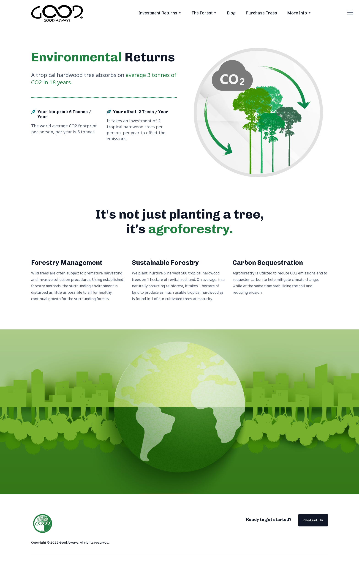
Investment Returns (158, 13)
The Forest (202, 13)
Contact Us (313, 520)
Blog (231, 13)
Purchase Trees (261, 13)
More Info (297, 13)
